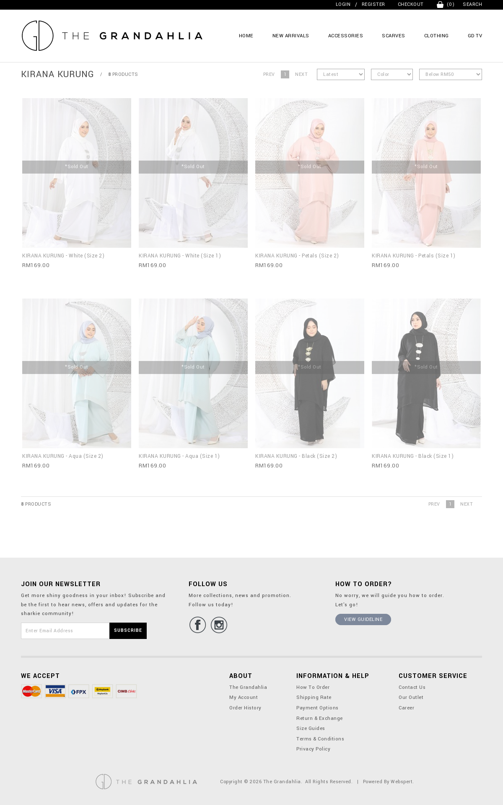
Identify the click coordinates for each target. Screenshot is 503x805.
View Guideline (363, 619)
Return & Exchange (319, 718)
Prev (269, 74)
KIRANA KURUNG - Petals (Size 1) (414, 256)
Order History (245, 708)
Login (343, 4)
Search (472, 4)
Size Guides (310, 728)
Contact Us (412, 687)
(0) (451, 4)
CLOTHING (436, 35)
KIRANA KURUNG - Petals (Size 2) (297, 256)
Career (406, 708)
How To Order (312, 687)
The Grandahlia (248, 687)
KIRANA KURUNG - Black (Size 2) (296, 456)
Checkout (411, 4)
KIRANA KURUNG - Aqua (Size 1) (179, 456)
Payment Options (317, 708)
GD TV (475, 35)
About (240, 676)
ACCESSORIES (345, 35)
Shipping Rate (314, 697)
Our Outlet (411, 697)
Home (246, 35)
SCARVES (393, 35)
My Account (243, 697)
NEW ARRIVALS (290, 35)
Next (301, 74)
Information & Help (332, 676)
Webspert (401, 782)
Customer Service (433, 676)
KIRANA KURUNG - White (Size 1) (180, 256)
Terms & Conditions (320, 739)
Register (373, 4)
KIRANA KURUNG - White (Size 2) (63, 256)
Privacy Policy (313, 749)
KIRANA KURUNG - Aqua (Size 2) (63, 456)
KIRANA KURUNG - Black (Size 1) (413, 456)
